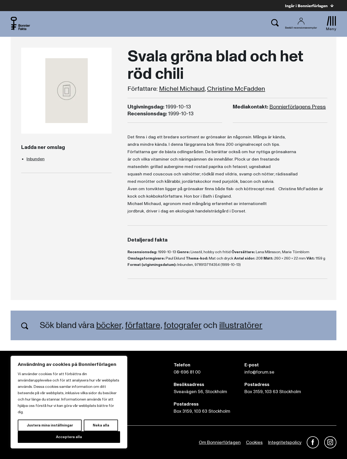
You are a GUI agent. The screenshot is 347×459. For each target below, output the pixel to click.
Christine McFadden (236, 89)
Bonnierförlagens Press (297, 107)
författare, (143, 325)
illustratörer (240, 325)
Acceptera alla (69, 436)
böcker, (109, 325)
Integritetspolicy (284, 442)
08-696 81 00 (187, 372)
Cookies (254, 442)
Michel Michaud (182, 89)
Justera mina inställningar (50, 425)
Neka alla (101, 425)
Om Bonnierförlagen (220, 442)
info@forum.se (259, 372)
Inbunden (36, 159)
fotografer (182, 325)
